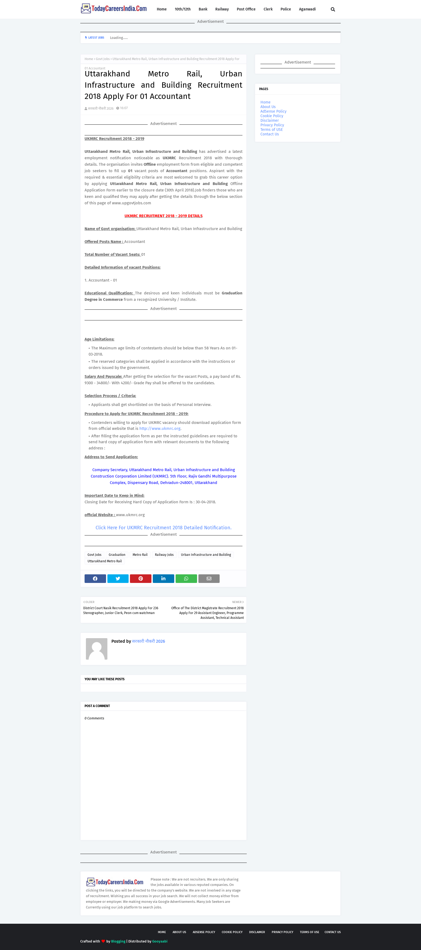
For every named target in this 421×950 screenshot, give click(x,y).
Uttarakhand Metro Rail (105, 561)
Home (89, 59)
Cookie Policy (271, 116)
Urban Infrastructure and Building (206, 555)
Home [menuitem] (162, 9)
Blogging (118, 941)
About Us (268, 107)
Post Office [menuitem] (246, 9)
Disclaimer (269, 120)
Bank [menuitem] (203, 9)
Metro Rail (140, 555)
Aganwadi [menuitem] (307, 9)
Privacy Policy (272, 125)
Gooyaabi (160, 941)
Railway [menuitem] (222, 9)
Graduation (117, 555)
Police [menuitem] (286, 9)
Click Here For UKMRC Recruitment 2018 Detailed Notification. (163, 528)
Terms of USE (271, 129)
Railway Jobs (164, 555)
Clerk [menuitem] (268, 9)
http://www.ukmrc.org (159, 428)
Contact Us (269, 134)
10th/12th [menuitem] (183, 9)
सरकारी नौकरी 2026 (101, 108)
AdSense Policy (273, 111)
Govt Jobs (103, 59)
